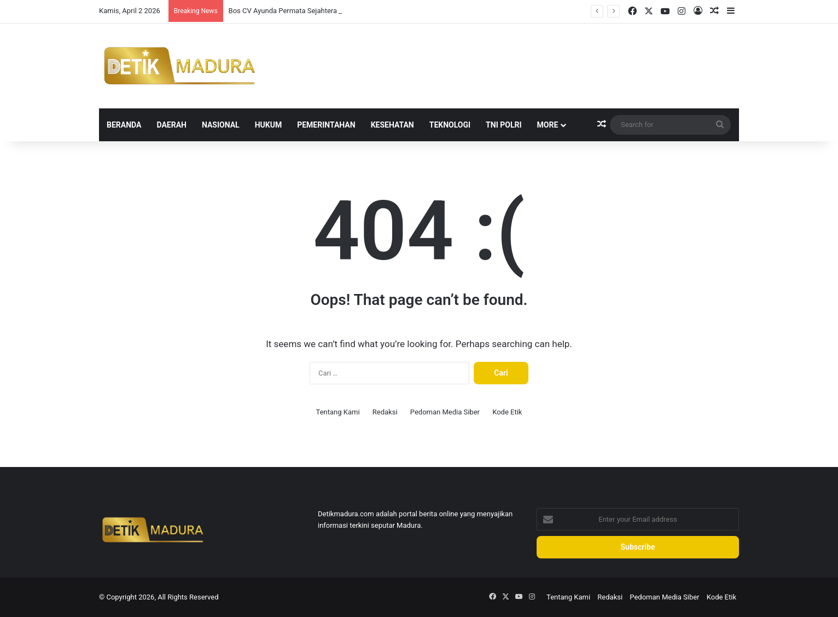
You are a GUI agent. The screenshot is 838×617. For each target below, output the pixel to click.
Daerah (171, 124)
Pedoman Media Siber (445, 412)
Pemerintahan (326, 124)
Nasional (221, 124)
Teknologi (449, 124)
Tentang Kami (338, 412)
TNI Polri (503, 124)
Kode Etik (507, 412)
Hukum (268, 124)
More (547, 124)
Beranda (124, 124)
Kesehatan (392, 124)
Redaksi (385, 412)
